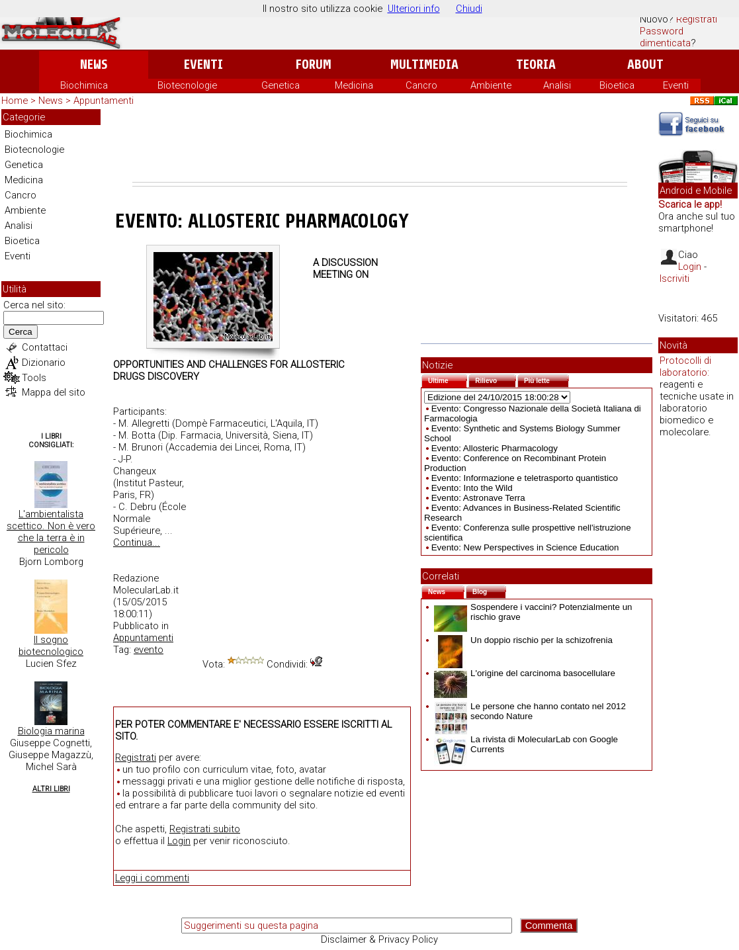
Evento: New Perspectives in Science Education (525, 547)
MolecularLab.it (146, 590)
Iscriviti (674, 278)
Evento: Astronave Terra (478, 498)
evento (148, 650)
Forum (313, 64)
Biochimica (84, 85)
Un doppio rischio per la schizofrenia (523, 640)
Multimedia (424, 64)
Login (179, 841)
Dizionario (43, 362)
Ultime (447, 379)
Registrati (696, 19)
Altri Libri (51, 789)
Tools (34, 378)
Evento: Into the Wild (472, 488)
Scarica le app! (690, 204)
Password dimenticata (665, 37)
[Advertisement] (380, 145)
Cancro (421, 85)
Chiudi (469, 9)
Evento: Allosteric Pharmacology (494, 448)
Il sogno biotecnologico (51, 646)
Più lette (546, 379)
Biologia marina (51, 731)
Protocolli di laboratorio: (685, 366)
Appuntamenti (103, 101)
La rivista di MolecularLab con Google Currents (526, 744)
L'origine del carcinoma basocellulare (524, 673)
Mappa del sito (53, 392)
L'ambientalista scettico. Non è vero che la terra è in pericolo (51, 532)
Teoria (536, 64)
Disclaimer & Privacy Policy (379, 939)
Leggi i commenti (152, 878)
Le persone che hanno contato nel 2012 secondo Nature (530, 711)
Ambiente (490, 85)
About (645, 64)
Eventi (203, 64)
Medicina (354, 85)
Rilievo (495, 379)
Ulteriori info (414, 9)
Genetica (280, 85)
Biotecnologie (187, 85)
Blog (489, 590)
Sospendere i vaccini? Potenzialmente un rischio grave (533, 612)
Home (14, 101)
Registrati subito (204, 829)
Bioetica (616, 85)
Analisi (557, 85)
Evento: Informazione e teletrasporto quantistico (524, 478)
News (93, 64)
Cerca (20, 332)
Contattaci (44, 347)
